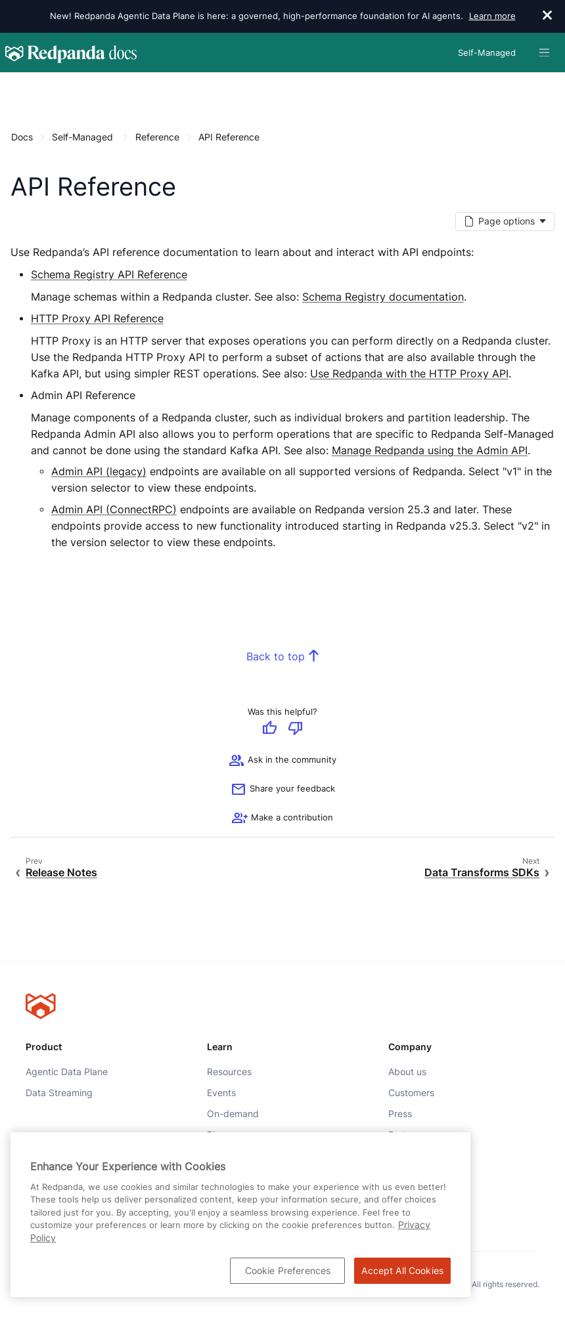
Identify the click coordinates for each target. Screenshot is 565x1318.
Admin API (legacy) (99, 472)
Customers (411, 1092)
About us (407, 1071)
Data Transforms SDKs (481, 872)
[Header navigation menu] (544, 52)
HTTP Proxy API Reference (97, 318)
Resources (229, 1071)
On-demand (233, 1114)
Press (400, 1114)
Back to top (275, 657)
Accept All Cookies (402, 1270)
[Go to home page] (71, 52)
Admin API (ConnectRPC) (114, 509)
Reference (157, 136)
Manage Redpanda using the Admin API (430, 450)
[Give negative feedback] (295, 729)
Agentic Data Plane (67, 1071)
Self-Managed (82, 136)
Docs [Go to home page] (22, 136)
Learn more (492, 16)
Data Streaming (59, 1092)
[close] (547, 16)
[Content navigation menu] (14, 86)
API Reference (229, 136)
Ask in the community (282, 761)
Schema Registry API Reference (109, 274)
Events (221, 1092)
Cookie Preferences (288, 1270)
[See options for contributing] (282, 819)
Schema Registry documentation (383, 297)
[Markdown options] (504, 222)
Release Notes (61, 872)
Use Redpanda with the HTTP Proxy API (409, 374)
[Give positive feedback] (269, 729)
